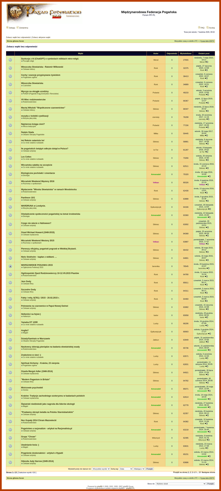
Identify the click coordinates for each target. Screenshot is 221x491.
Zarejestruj (22, 28)
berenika (156, 266)
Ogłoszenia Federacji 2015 (33, 267)
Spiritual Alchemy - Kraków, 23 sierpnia (40, 363)
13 (200, 472)
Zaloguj (10, 28)
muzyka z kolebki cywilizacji (34, 116)
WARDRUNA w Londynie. (33, 206)
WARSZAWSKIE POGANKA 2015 (37, 265)
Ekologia (26, 175)
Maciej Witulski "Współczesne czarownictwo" (43, 108)
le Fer (156, 150)
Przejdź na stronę (180, 472)
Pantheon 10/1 (28, 197)
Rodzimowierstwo (29, 102)
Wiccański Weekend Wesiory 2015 (37, 240)
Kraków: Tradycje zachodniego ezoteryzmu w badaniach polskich (53, 396)
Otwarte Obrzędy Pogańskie (33, 135)
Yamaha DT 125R (29, 322)
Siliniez (156, 109)
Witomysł (156, 438)
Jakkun (156, 340)
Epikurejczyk (156, 207)
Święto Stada (27, 132)
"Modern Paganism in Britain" (35, 379)
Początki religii (28, 61)
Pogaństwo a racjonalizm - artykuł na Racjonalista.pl (46, 428)
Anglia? (25, 330)
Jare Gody (26, 281)
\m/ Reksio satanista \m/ (32, 140)
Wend (155, 60)
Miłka (156, 133)
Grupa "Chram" (28, 436)
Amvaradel (156, 174)
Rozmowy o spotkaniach (32, 184)
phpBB (99, 486)
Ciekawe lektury (29, 69)
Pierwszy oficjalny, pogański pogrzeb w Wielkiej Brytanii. (48, 249)
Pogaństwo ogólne (30, 77)
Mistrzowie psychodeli (32, 387)
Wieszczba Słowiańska (32, 83)
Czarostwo (27, 85)
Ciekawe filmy (28, 284)
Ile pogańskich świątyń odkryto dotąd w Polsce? (44, 148)
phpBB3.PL (130, 488)
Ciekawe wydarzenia (31, 235)
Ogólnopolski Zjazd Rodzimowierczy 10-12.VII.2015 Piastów (50, 273)
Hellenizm (27, 316)
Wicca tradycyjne (29, 126)
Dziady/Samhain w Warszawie (35, 338)
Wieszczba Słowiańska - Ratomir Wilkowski (42, 67)
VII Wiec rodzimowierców (33, 99)
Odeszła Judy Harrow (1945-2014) (37, 461)
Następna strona (208, 472)
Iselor (156, 315)
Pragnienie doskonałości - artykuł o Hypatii (42, 453)
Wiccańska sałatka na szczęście (36, 165)
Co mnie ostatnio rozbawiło (33, 143)
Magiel (25, 333)
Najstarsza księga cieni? (33, 124)
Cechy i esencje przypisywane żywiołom (40, 75)
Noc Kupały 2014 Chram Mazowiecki (38, 420)
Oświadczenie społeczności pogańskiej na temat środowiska (50, 214)
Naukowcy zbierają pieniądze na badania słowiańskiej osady (50, 347)
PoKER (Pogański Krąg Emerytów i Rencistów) (41, 94)
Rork (156, 68)
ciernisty (155, 117)
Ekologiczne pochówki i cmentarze (38, 173)
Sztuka (25, 390)
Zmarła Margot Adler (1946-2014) (37, 371)
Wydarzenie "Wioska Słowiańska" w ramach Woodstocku (49, 189)
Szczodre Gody (28, 289)
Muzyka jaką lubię (30, 118)
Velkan (156, 182)
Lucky (155, 323)
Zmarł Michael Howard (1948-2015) (38, 232)
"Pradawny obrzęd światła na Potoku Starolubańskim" (47, 412)
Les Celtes (26, 157)
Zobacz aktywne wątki (41, 37)
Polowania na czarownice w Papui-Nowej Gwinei (44, 306)
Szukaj (210, 28)
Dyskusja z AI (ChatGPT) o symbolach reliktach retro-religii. (50, 59)
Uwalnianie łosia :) (30, 445)
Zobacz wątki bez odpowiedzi (18, 37)
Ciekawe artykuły (29, 151)
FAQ (201, 28)
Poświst (156, 93)
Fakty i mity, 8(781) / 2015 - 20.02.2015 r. (40, 298)
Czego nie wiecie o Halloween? (36, 223)
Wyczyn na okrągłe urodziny (35, 91)
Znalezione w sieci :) (31, 355)
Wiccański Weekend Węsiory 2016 (37, 181)
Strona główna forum (15, 41)
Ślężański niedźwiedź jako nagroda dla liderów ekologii (48, 404)
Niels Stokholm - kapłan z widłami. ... (39, 257)
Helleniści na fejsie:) (31, 314)
